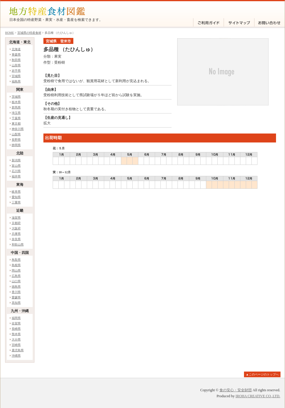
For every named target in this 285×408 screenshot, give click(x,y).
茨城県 (16, 96)
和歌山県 (18, 244)
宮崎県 (16, 344)
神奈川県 (18, 129)
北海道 (16, 49)
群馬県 (16, 107)
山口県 (16, 281)
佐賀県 (16, 323)
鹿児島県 (18, 350)
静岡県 (16, 145)
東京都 (16, 123)
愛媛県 (16, 297)
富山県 (16, 165)
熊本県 (16, 334)
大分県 (16, 339)
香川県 (16, 292)
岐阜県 (16, 191)
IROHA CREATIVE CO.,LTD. (258, 396)
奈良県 (16, 239)
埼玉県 (16, 112)
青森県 (16, 54)
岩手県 (16, 70)
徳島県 (16, 286)
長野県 (16, 139)
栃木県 (16, 102)
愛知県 (16, 197)
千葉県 (16, 118)
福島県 (16, 81)
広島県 (16, 275)
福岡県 (16, 318)
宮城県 (16, 76)
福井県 (16, 176)
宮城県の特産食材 (29, 32)
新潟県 (16, 160)
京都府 (16, 223)
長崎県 (16, 328)
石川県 (16, 171)
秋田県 (16, 60)
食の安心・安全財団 (235, 390)
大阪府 (16, 228)
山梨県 (16, 134)
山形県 (16, 65)
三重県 (16, 202)
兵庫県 (16, 233)
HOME (9, 32)
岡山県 (16, 270)
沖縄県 (16, 355)
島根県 (16, 265)
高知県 (16, 302)
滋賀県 (16, 217)
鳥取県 (16, 259)
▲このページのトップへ (262, 374)
